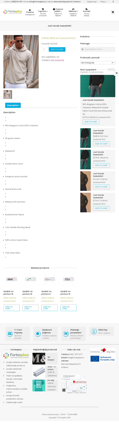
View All (111, 69)
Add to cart (57, 49)
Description (13, 105)
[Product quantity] (45, 49)
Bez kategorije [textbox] (97, 62)
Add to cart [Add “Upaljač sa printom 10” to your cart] (66, 307)
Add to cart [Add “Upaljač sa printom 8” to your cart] (47, 307)
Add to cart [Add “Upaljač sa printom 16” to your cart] (28, 307)
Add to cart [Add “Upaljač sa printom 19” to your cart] (9, 307)
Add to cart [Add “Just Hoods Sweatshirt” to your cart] (91, 121)
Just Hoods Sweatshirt (93, 100)
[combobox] (97, 62)
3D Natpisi (51, 358)
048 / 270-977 (76, 354)
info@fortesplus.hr (75, 357)
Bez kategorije (57, 60)
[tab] (13, 105)
